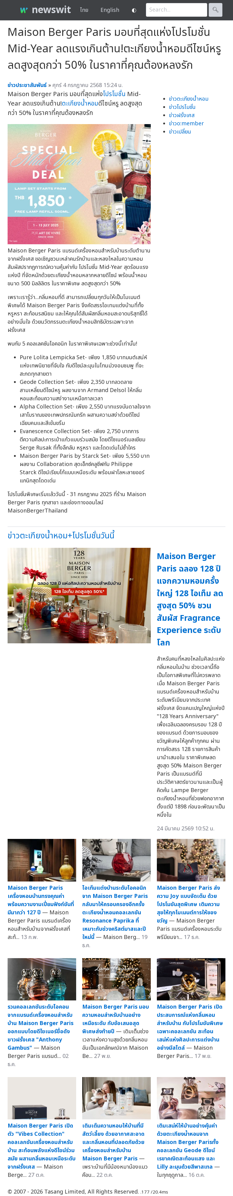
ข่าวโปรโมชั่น (182, 107)
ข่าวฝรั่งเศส (181, 115)
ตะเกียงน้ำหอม (80, 103)
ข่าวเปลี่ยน (180, 132)
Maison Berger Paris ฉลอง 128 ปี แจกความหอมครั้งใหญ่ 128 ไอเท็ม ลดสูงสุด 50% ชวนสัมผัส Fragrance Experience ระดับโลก (190, 599)
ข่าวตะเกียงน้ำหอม (188, 99)
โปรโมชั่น (114, 94)
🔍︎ (215, 10)
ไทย (84, 10)
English (109, 10)
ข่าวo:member (186, 124)
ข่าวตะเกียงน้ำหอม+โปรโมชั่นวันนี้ (61, 536)
